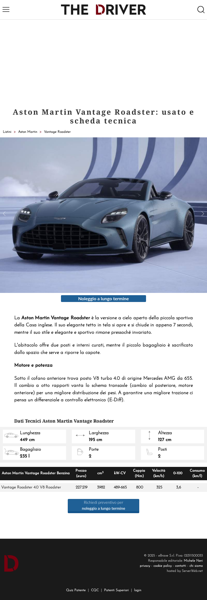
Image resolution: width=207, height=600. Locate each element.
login (137, 590)
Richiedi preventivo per (103, 505)
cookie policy (162, 566)
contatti (180, 566)
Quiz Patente (76, 590)
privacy (145, 566)
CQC (95, 590)
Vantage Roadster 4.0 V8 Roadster (31, 487)
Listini (7, 132)
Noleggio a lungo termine (103, 298)
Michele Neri (193, 561)
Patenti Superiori (116, 590)
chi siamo (196, 566)
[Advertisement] (103, 62)
